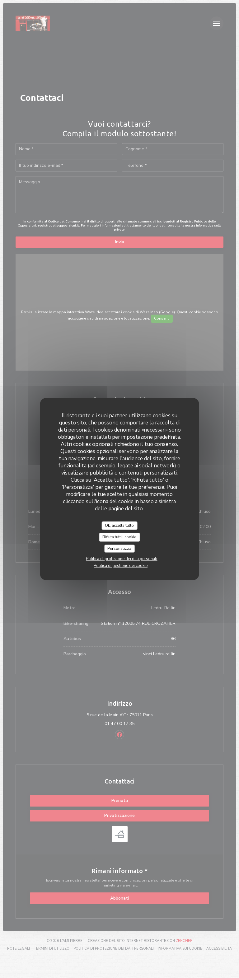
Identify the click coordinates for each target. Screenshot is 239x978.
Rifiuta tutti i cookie (119, 537)
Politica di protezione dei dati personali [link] (121, 559)
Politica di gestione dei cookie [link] (121, 566)
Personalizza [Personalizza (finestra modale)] (119, 548)
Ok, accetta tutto (119, 525)
